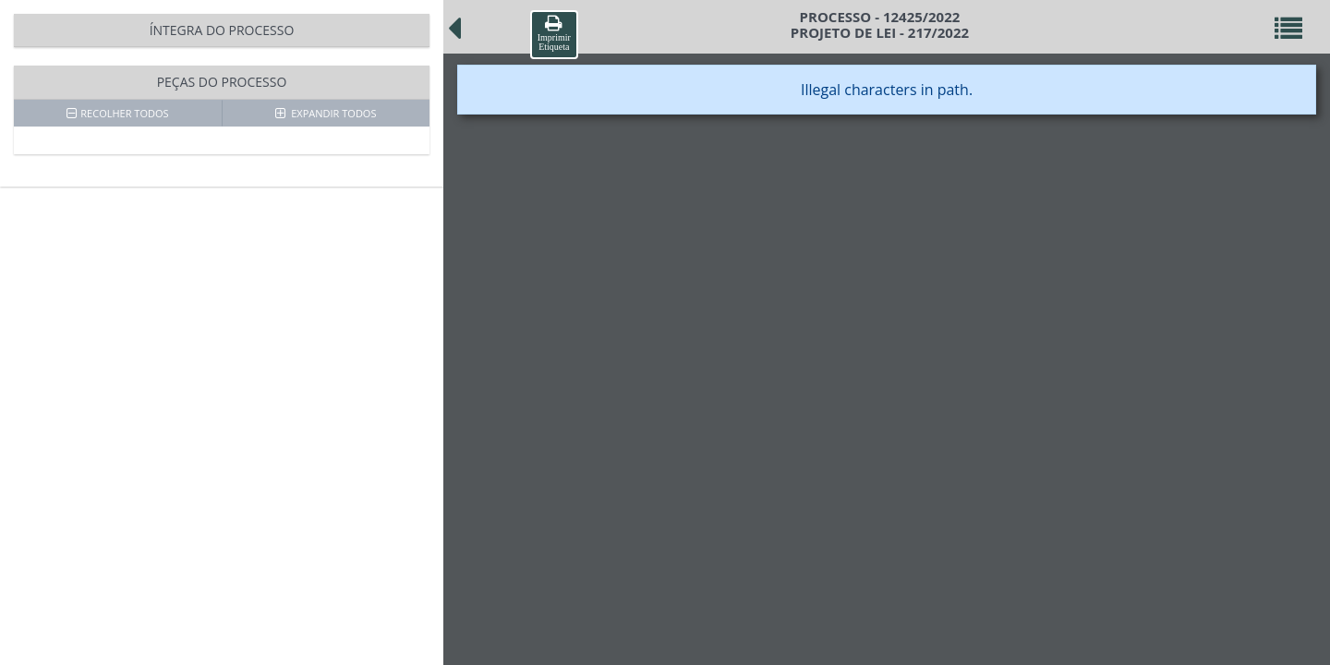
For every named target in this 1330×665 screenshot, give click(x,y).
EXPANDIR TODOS (326, 113)
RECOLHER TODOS (117, 113)
